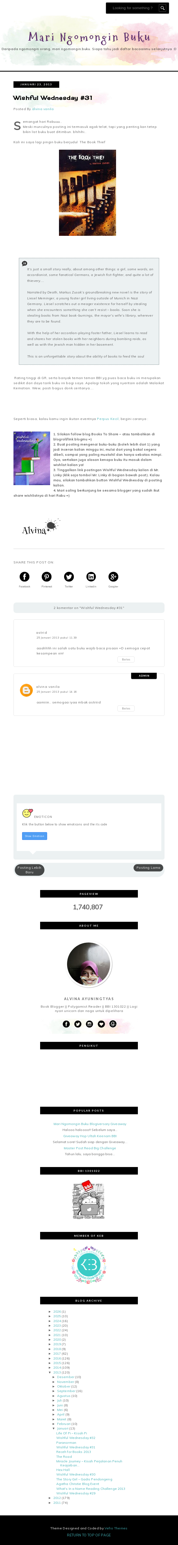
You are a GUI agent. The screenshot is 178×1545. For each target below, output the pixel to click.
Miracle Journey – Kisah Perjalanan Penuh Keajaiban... (89, 1463)
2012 (57, 1498)
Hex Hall (63, 1470)
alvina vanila (48, 687)
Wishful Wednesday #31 (76, 1447)
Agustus (64, 1396)
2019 (57, 1344)
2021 (57, 1335)
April (61, 1414)
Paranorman (66, 1443)
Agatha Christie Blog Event (77, 1484)
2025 (57, 1316)
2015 (57, 1363)
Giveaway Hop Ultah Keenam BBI (90, 1136)
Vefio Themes (115, 1528)
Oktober (63, 1386)
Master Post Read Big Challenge (90, 1148)
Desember (65, 1377)
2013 (57, 1372)
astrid (41, 632)
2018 (57, 1349)
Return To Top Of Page (89, 1535)
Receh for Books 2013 (73, 1452)
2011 (57, 1503)
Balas (126, 659)
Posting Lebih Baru (29, 870)
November (65, 1382)
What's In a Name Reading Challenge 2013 (90, 1489)
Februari (64, 1424)
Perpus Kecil (107, 419)
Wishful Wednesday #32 (76, 1438)
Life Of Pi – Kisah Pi (71, 1433)
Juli (59, 1400)
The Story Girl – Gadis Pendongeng (84, 1479)
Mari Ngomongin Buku (90, 37)
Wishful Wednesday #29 (76, 1493)
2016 (57, 1358)
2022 (57, 1330)
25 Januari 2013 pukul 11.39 (57, 637)
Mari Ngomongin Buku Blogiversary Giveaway (90, 1124)
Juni (60, 1405)
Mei (60, 1410)
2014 (57, 1367)
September (66, 1391)
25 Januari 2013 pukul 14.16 (57, 691)
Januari (62, 1429)
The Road (64, 1457)
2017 (57, 1353)
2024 (57, 1321)
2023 (57, 1325)
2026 (57, 1311)
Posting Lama (148, 868)
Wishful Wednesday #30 (76, 1474)
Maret (62, 1419)
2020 (57, 1339)
